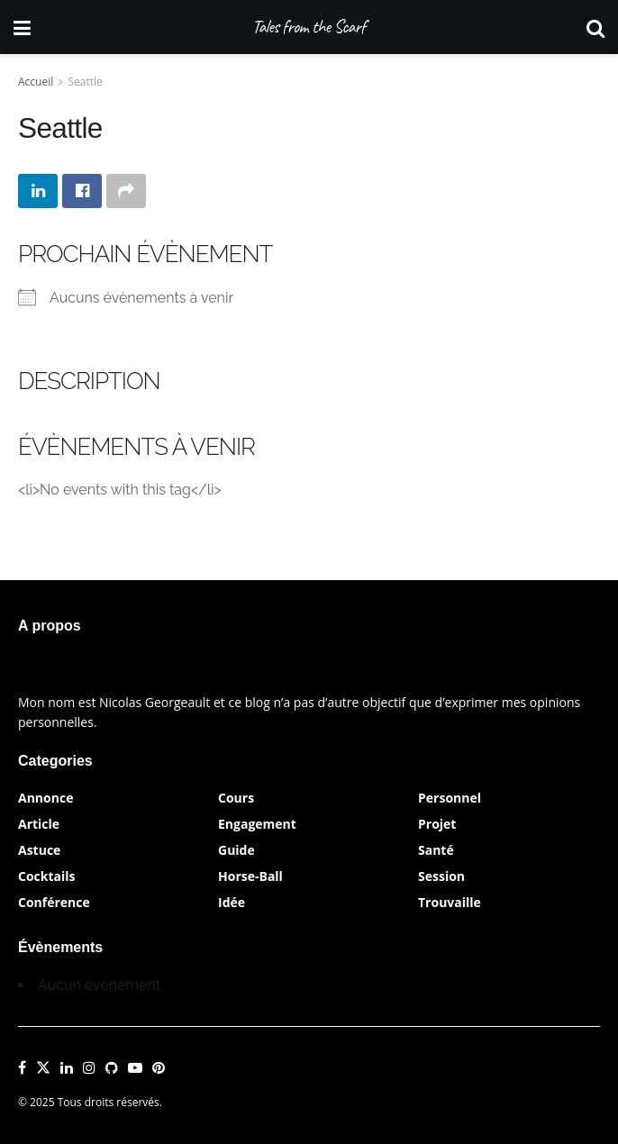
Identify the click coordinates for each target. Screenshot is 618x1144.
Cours (236, 797)
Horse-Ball (250, 876)
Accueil (35, 81)
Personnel (449, 797)
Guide (236, 849)
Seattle (85, 81)
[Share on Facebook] (82, 191)
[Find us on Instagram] (89, 1068)
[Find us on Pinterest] (158, 1068)
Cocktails (47, 876)
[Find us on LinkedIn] (66, 1068)
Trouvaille (449, 902)
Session (441, 876)
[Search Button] (595, 27)
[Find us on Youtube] (135, 1068)
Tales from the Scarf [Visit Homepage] (309, 27)
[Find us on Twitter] (43, 1068)
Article (38, 823)
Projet (437, 823)
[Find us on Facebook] (22, 1068)
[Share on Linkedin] (38, 191)
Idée (231, 902)
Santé (436, 849)
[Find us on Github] (111, 1068)
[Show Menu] (22, 27)
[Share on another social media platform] (126, 191)
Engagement (257, 823)
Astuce (39, 849)
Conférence (54, 902)
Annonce (45, 797)
